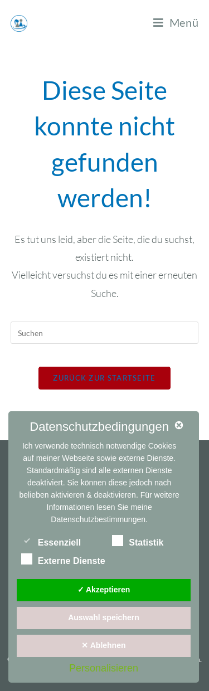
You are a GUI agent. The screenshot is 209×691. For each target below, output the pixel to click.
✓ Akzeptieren (103, 589)
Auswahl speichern (103, 617)
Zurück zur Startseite (104, 377)
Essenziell (51, 540)
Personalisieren (103, 668)
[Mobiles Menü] (176, 22)
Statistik (137, 540)
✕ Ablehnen (103, 645)
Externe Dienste (63, 559)
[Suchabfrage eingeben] (105, 333)
